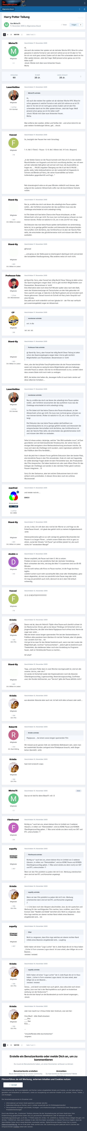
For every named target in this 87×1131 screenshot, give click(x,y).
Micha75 (17, 23)
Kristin (13, 620)
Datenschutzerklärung (9, 1124)
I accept (13, 1085)
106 (13, 640)
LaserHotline (13, 87)
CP (13, 312)
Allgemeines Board (34, 26)
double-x (13, 554)
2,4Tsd (13, 511)
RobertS (13, 727)
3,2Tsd (13, 107)
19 (13, 155)
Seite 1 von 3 (31, 34)
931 (13, 220)
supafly (13, 849)
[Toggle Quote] (27, 93)
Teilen (64, 25)
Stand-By (13, 200)
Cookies (16, 1127)
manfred (13, 488)
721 (13, 747)
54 (13, 839)
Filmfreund (13, 819)
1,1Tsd (13, 295)
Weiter (16, 34)
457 (13, 868)
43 (13, 574)
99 (13, 332)
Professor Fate (13, 275)
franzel (13, 135)
